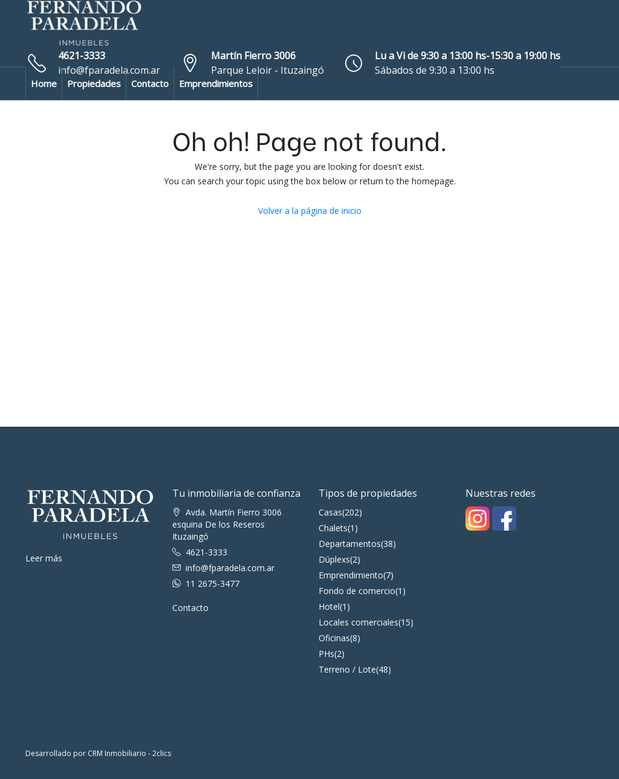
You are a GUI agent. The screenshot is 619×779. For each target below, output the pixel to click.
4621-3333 (81, 55)
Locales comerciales (358, 622)
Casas (330, 512)
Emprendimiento (351, 575)
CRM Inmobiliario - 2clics (129, 753)
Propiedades (94, 83)
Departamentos (350, 543)
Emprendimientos (216, 83)
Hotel (329, 606)
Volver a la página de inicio (309, 210)
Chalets (333, 528)
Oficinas (334, 638)
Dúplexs (334, 559)
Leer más (43, 558)
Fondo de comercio (357, 590)
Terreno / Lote (347, 669)
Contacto (150, 83)
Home (44, 83)
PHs (326, 653)
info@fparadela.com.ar (230, 568)
